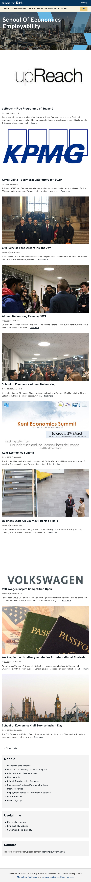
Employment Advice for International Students (29, 793)
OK (83, 9)
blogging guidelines (50, 877)
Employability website (17, 826)
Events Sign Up (14, 800)
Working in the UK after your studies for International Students (43, 657)
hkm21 (6, 113)
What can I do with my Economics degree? (27, 769)
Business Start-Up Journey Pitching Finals (30, 521)
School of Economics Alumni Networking (28, 384)
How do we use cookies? (57, 8)
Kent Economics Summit (18, 453)
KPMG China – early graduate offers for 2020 (32, 180)
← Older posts (10, 748)
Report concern (67, 877)
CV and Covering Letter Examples (23, 781)
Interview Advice (15, 789)
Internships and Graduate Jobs (22, 773)
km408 (6, 253)
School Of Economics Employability (31, 23)
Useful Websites (14, 796)
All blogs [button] (84, 3)
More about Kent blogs (27, 877)
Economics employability (19, 766)
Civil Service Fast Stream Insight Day (26, 248)
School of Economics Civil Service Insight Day (32, 726)
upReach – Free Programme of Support (27, 109)
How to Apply (13, 777)
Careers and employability (19, 830)
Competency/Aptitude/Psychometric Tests (27, 785)
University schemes (16, 822)
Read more (32, 123)
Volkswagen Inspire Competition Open (27, 589)
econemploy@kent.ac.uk (53, 852)
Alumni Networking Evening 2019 (24, 316)
